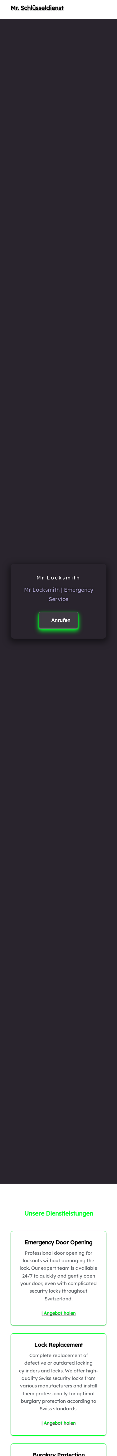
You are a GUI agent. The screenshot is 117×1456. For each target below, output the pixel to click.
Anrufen (61, 620)
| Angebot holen (58, 1313)
